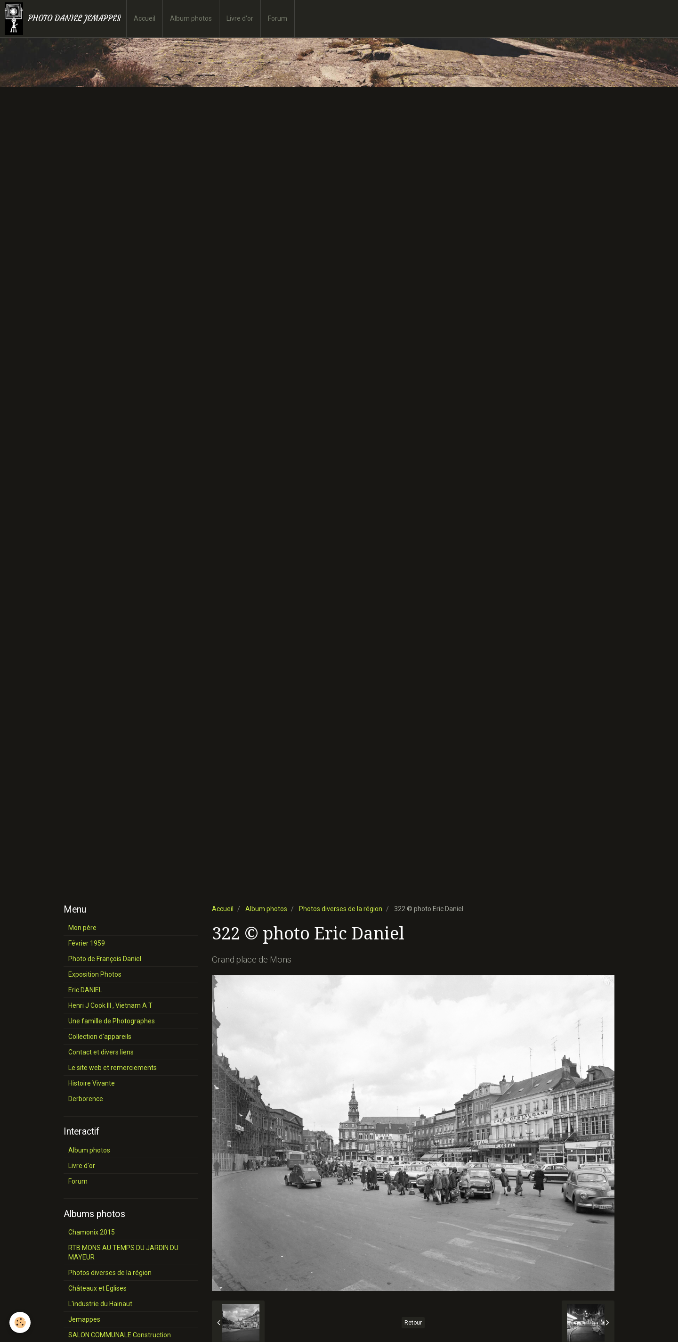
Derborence (85, 1099)
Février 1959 (86, 943)
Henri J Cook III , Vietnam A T (110, 1005)
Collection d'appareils (99, 1036)
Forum (277, 18)
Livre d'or (239, 18)
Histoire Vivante (91, 1083)
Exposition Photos (94, 974)
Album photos (191, 18)
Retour (413, 1322)
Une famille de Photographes (111, 1021)
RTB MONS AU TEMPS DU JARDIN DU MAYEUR (123, 1252)
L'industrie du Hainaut (100, 1304)
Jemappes (84, 1319)
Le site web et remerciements (112, 1067)
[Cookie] (20, 1322)
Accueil (144, 18)
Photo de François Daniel (104, 959)
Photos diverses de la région (340, 909)
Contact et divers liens (101, 1052)
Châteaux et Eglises (97, 1288)
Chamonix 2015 (91, 1232)
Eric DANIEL (85, 990)
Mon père (82, 927)
